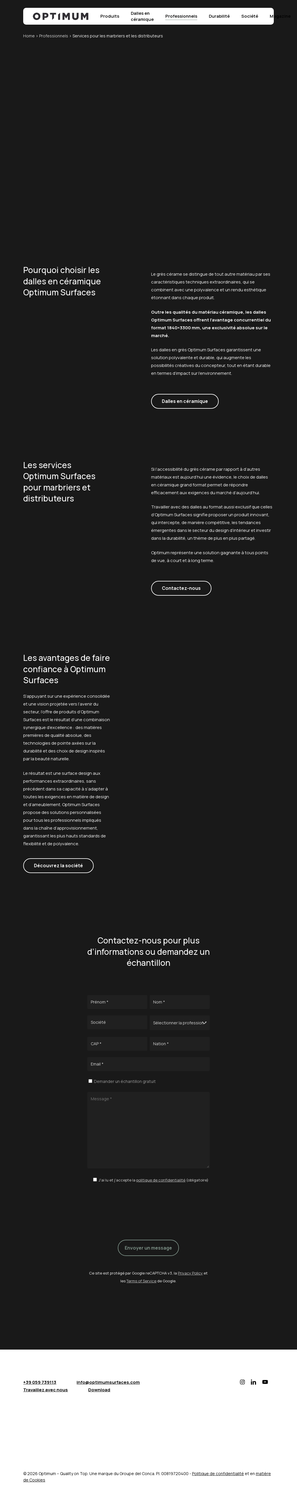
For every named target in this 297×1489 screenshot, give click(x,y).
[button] (185, 401)
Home (29, 36)
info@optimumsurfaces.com (108, 1382)
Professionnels (53, 36)
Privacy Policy (190, 1273)
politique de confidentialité (160, 1180)
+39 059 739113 (39, 1382)
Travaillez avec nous (45, 1390)
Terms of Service (141, 1280)
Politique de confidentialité (218, 1473)
